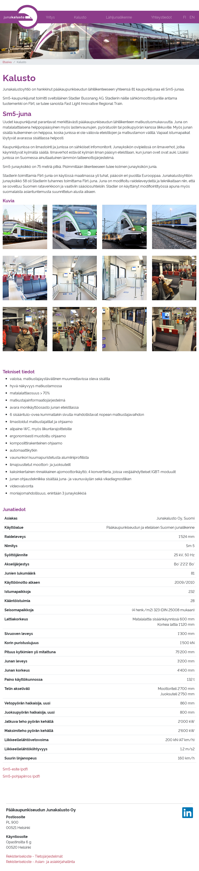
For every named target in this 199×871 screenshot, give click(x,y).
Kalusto (80, 17)
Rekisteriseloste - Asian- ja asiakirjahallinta (40, 861)
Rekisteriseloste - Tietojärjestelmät (34, 856)
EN (192, 17)
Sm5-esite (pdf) (15, 768)
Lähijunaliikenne (119, 17)
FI (184, 17)
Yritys (50, 17)
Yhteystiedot (161, 17)
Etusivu (7, 62)
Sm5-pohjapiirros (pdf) (21, 776)
